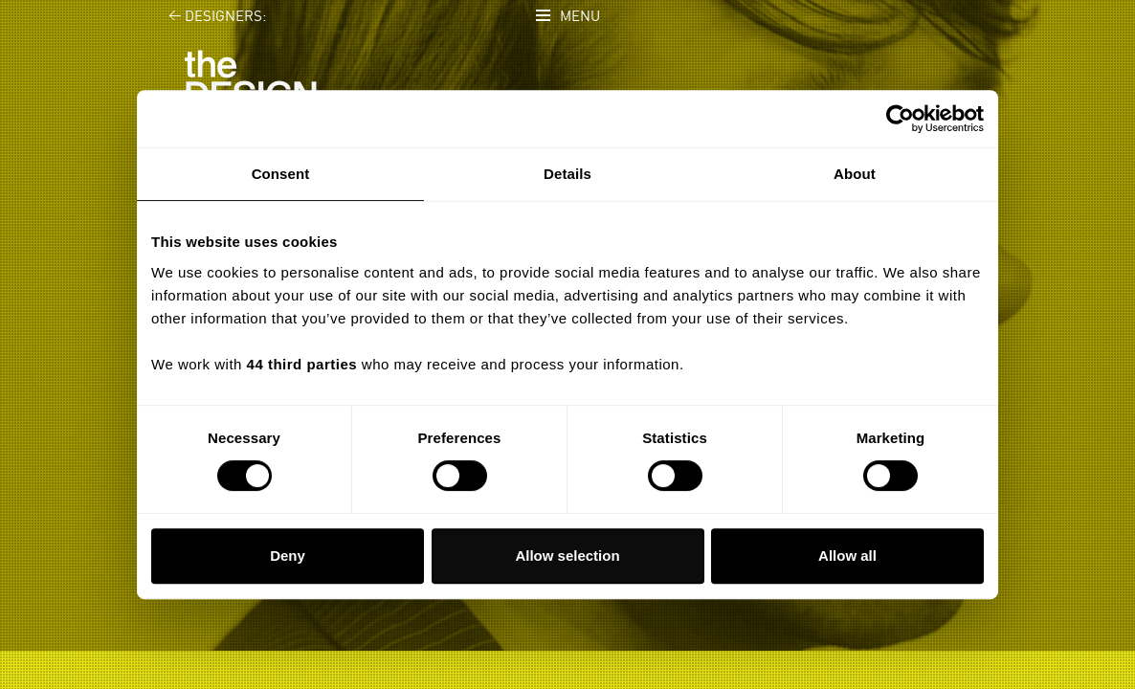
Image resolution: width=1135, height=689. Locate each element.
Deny (287, 555)
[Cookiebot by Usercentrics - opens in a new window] (900, 118)
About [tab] (855, 174)
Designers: (206, 17)
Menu (580, 17)
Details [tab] (567, 174)
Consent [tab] (281, 174)
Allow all (847, 555)
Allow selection (567, 555)
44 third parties (302, 364)
